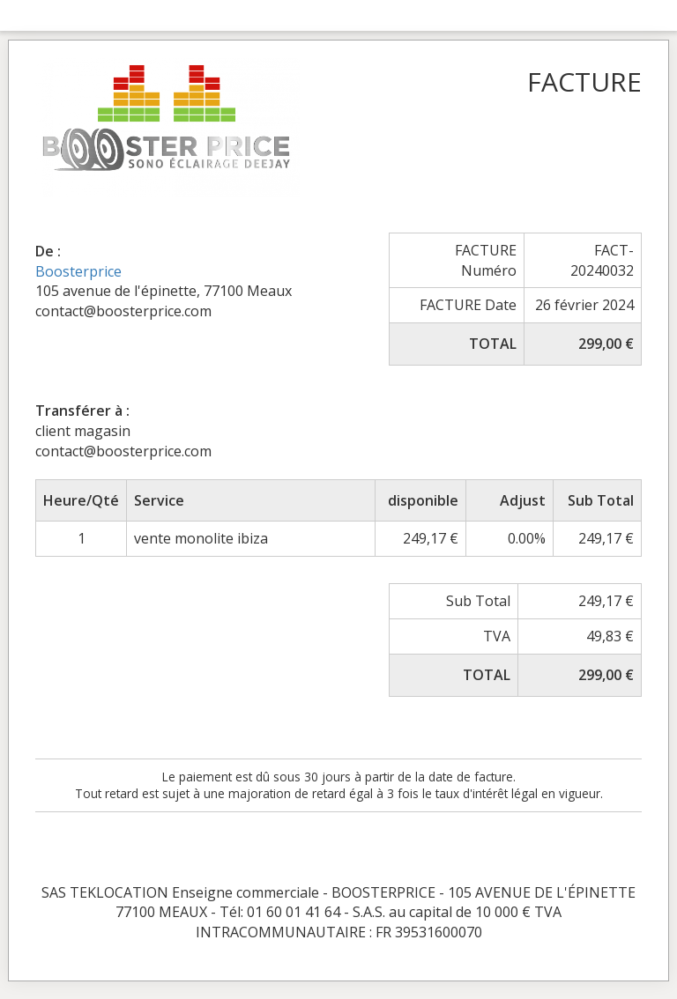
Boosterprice (78, 271)
